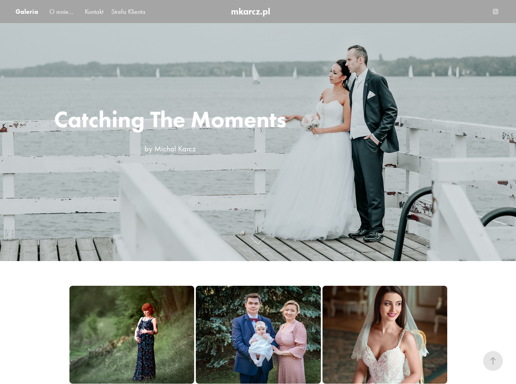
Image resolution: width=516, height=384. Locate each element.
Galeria (26, 11)
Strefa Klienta (128, 11)
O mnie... (61, 11)
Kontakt (94, 11)
